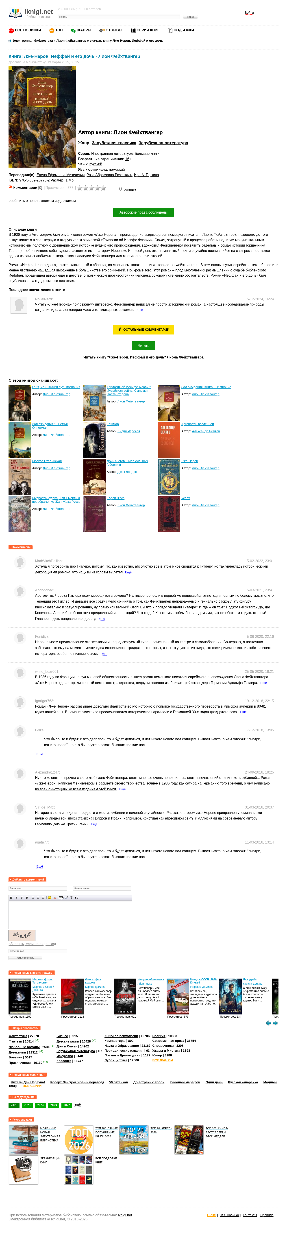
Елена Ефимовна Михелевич (61, 175)
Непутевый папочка (150, 979)
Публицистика (115, 1060)
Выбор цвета (54, 897)
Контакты (250, 1215)
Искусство (65, 1056)
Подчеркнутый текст (21, 897)
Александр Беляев (206, 431)
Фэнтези (15, 1041)
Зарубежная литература (163, 142)
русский (95, 164)
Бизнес (62, 1036)
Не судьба (250, 979)
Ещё (140, 310)
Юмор (157, 1055)
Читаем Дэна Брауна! (28, 1082)
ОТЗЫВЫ (114, 30)
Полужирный (11, 897)
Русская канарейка (243, 1082)
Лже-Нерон (189, 461)
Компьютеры (115, 1041)
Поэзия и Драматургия (122, 1055)
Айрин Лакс (144, 983)
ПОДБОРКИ (184, 30)
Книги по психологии (121, 1036)
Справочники (163, 1045)
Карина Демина (95, 986)
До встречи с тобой (149, 1082)
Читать (143, 346)
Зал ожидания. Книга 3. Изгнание (206, 387)
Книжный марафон (185, 1082)
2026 (14, 1105)
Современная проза (168, 1041)
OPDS (211, 1215)
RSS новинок (229, 1215)
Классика (64, 1061)
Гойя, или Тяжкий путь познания (56, 387)
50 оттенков (118, 1082)
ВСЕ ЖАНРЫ (162, 1060)
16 (127, 159)
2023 (53, 1105)
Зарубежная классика (114, 142)
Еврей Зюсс (115, 498)
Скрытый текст (61, 897)
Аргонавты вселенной (197, 424)
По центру (38, 897)
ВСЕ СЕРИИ (32, 1086)
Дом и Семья (67, 1046)
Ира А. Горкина (146, 175)
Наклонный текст (16, 897)
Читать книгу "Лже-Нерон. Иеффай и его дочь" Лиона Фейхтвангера (143, 357)
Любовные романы (24, 1047)
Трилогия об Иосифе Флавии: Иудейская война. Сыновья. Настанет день (129, 390)
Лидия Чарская (128, 431)
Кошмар (113, 424)
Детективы (17, 1052)
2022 (67, 1105)
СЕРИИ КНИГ (148, 30)
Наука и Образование (121, 1045)
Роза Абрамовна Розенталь (109, 175)
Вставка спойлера (76, 897)
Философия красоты (93, 981)
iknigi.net (125, 1215)
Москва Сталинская (47, 461)
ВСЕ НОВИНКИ (28, 30)
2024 (40, 1105)
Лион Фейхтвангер (138, 132)
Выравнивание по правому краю (43, 897)
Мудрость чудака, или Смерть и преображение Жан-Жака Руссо (56, 499)
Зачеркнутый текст (26, 897)
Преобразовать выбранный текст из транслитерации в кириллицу (71, 897)
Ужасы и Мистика (166, 1050)
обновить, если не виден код (32, 944)
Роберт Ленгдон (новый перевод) (77, 1082)
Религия (158, 1036)
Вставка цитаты (66, 897)
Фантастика (18, 1036)
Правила (266, 1215)
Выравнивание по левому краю (33, 897)
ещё (77, 1104)
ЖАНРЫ (84, 30)
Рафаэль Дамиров (201, 986)
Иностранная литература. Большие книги (125, 153)
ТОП (59, 30)
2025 (27, 1105)
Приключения (20, 1062)
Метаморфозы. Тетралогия (43, 981)
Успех (185, 498)
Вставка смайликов (49, 897)
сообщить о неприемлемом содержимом (42, 201)
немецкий (117, 169)
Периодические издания (124, 1050)
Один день (214, 1082)
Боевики (15, 1057)
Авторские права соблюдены (143, 212)
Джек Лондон (127, 472)
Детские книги (68, 1041)
